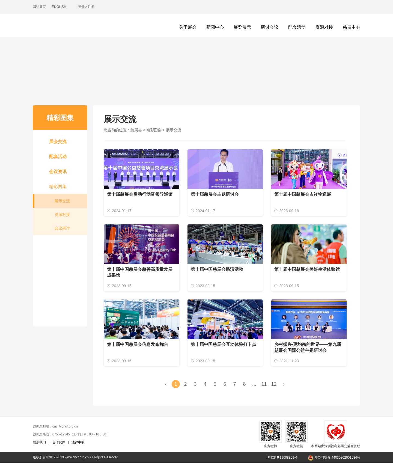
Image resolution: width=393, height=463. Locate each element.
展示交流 (62, 201)
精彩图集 (58, 186)
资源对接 (324, 27)
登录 (81, 7)
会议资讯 (58, 171)
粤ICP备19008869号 (282, 457)
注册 (91, 7)
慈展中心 (351, 27)
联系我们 (39, 442)
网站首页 (39, 7)
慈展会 (136, 130)
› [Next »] (284, 384)
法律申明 (78, 442)
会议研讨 (62, 228)
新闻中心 (215, 27)
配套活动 (297, 27)
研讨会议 (269, 27)
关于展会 (187, 27)
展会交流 (58, 141)
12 (273, 384)
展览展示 (242, 27)
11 (264, 384)
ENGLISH (59, 7)
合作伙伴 (58, 442)
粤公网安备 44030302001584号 (334, 457)
